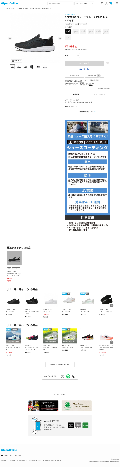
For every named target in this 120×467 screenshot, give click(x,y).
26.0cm (83, 31)
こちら (82, 81)
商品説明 (76, 94)
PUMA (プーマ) (70, 14)
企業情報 (3, 460)
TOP (7, 8)
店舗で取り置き (84, 69)
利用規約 (22, 460)
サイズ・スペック (99, 94)
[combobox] (60, 3)
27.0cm (98, 31)
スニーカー (19, 8)
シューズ (13, 8)
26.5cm (90, 31)
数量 (66, 55)
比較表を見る (94, 75)
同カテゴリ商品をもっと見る (60, 364)
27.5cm (105, 31)
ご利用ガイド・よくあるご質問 (12, 455)
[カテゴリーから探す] (84, 3)
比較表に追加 (74, 75)
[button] (10, 38)
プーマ (26, 8)
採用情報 (12, 460)
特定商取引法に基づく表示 (53, 460)
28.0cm (68, 38)
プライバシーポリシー (35, 460)
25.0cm (68, 31)
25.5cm (75, 31)
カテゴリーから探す (60, 394)
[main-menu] (117, 3)
